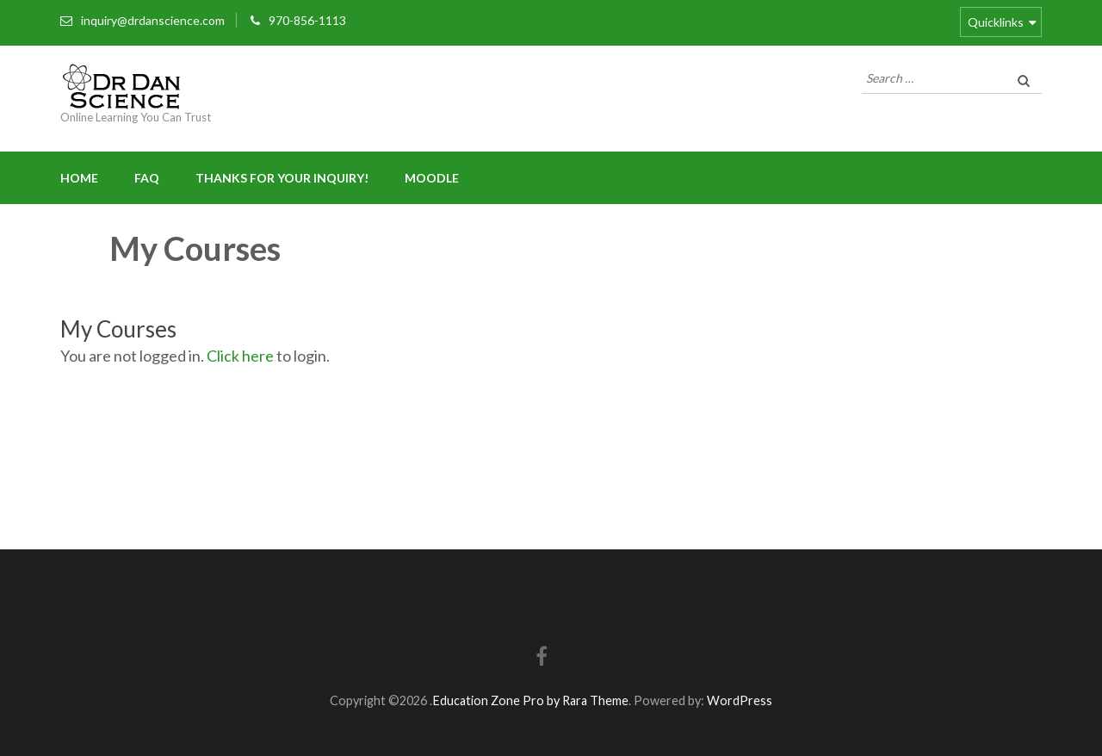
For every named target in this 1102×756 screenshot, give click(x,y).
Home (79, 177)
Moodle (432, 177)
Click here (240, 355)
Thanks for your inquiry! (281, 177)
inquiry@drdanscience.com (153, 20)
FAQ (146, 177)
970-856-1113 (307, 20)
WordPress (739, 700)
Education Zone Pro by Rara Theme (530, 700)
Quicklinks (996, 22)
